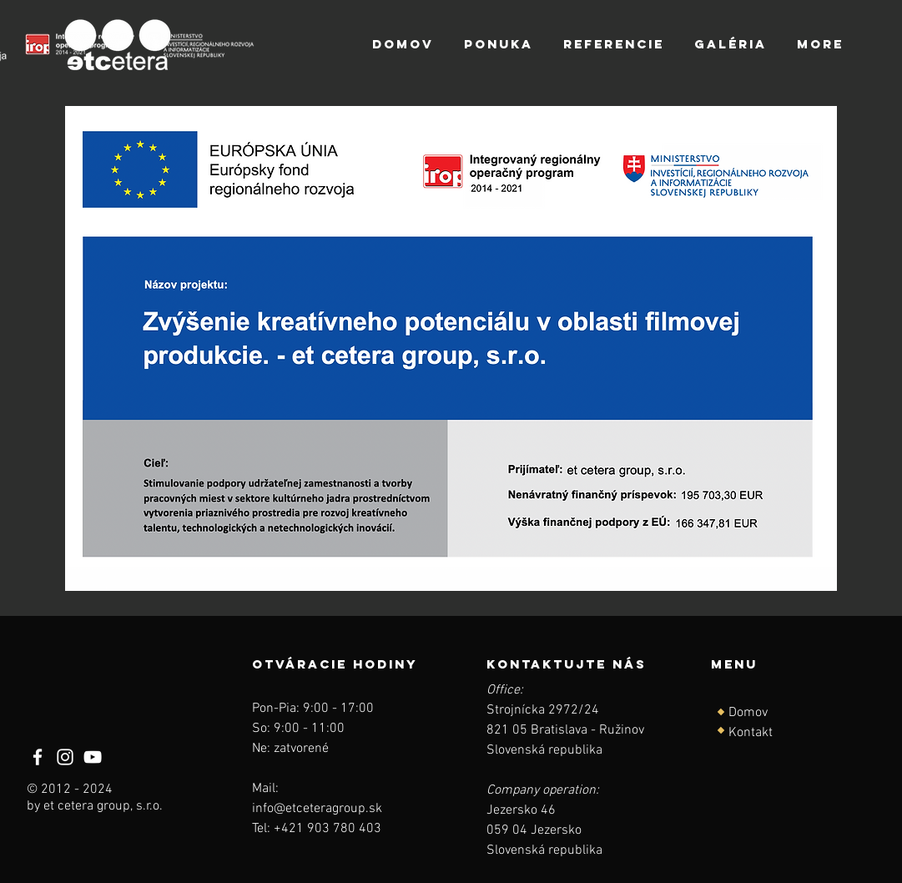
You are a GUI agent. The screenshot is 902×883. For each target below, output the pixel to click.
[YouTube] (92, 757)
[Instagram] (65, 757)
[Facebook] (37, 757)
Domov (748, 712)
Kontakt (750, 732)
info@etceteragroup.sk (317, 808)
